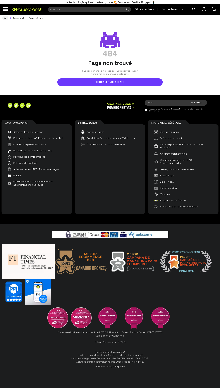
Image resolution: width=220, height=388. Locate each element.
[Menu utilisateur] (204, 9)
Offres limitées (144, 9)
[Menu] (5, 9)
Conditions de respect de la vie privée (176, 109)
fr (193, 9)
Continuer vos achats (110, 82)
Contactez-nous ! (173, 9)
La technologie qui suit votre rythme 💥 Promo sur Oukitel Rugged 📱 (110, 2)
